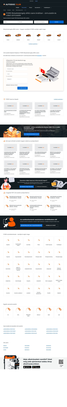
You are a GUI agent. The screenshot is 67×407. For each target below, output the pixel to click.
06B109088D (48, 349)
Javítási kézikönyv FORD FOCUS (9, 329)
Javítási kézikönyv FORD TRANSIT (9, 331)
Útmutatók (9, 10)
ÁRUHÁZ (31, 1)
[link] (17, 7)
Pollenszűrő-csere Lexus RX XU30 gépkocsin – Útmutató (15, 206)
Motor (13, 10)
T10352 (4, 349)
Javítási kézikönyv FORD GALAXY (31, 333)
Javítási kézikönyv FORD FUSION (9, 333)
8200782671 (27, 349)
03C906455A (48, 345)
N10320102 (27, 347)
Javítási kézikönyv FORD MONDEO (31, 329)
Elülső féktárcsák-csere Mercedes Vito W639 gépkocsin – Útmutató (15, 197)
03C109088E (5, 347)
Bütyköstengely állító (19, 10)
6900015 (5, 345)
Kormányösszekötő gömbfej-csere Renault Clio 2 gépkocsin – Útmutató (36, 206)
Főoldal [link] (4, 10)
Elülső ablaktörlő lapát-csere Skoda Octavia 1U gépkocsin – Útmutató (55, 206)
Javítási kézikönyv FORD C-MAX (30, 331)
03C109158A (48, 347)
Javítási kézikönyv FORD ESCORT (52, 331)
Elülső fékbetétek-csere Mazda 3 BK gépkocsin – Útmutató (56, 197)
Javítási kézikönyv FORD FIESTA (52, 329)
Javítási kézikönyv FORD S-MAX (52, 333)
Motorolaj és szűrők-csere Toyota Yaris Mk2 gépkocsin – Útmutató (36, 197)
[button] (38, 7)
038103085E (27, 345)
